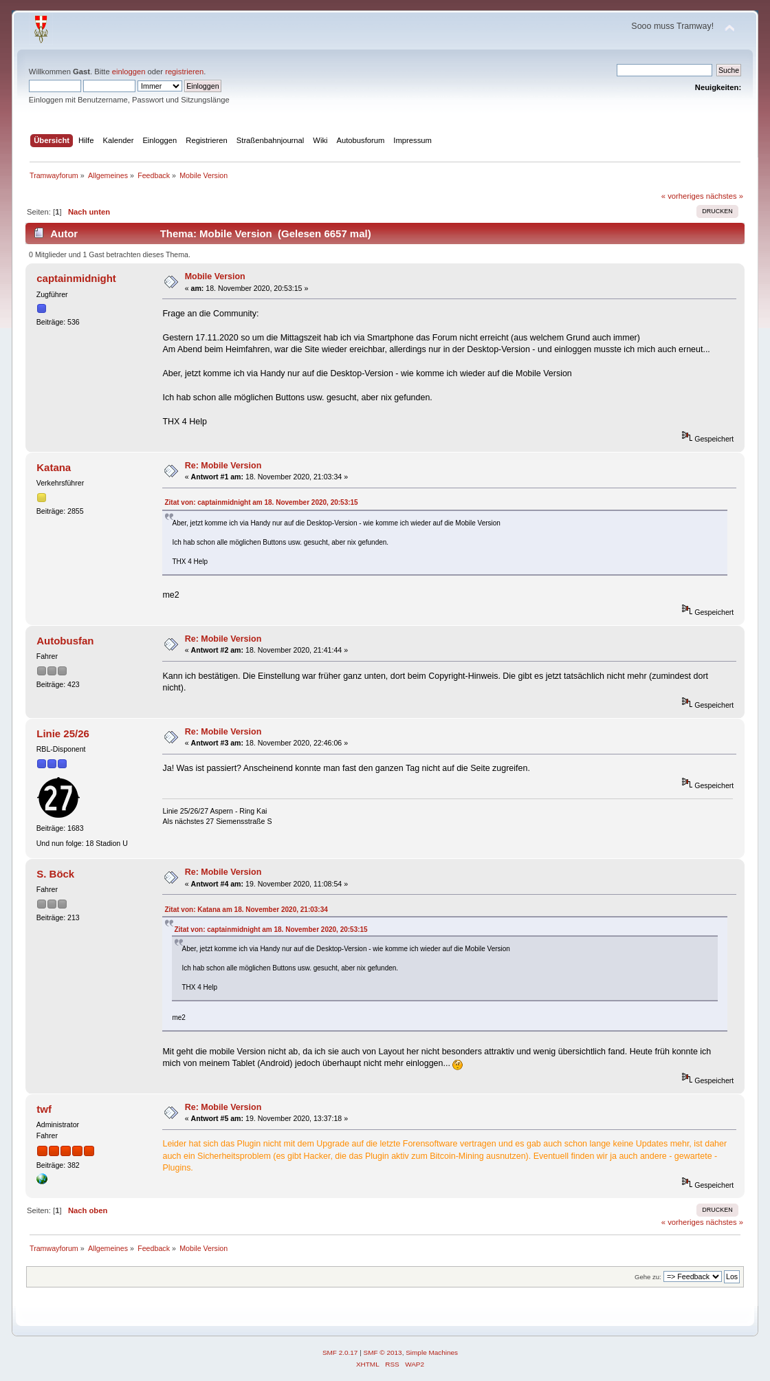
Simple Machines (432, 1352)
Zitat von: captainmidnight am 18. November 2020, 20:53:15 (261, 502)
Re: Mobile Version (223, 465)
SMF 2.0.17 (340, 1352)
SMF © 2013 (383, 1352)
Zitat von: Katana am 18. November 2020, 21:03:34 (245, 909)
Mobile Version (215, 276)
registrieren (184, 71)
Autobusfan (65, 640)
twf (44, 1109)
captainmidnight (76, 278)
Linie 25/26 (62, 733)
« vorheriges (682, 196)
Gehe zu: (648, 1277)
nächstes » (724, 196)
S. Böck (55, 874)
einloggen (129, 71)
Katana (53, 467)
